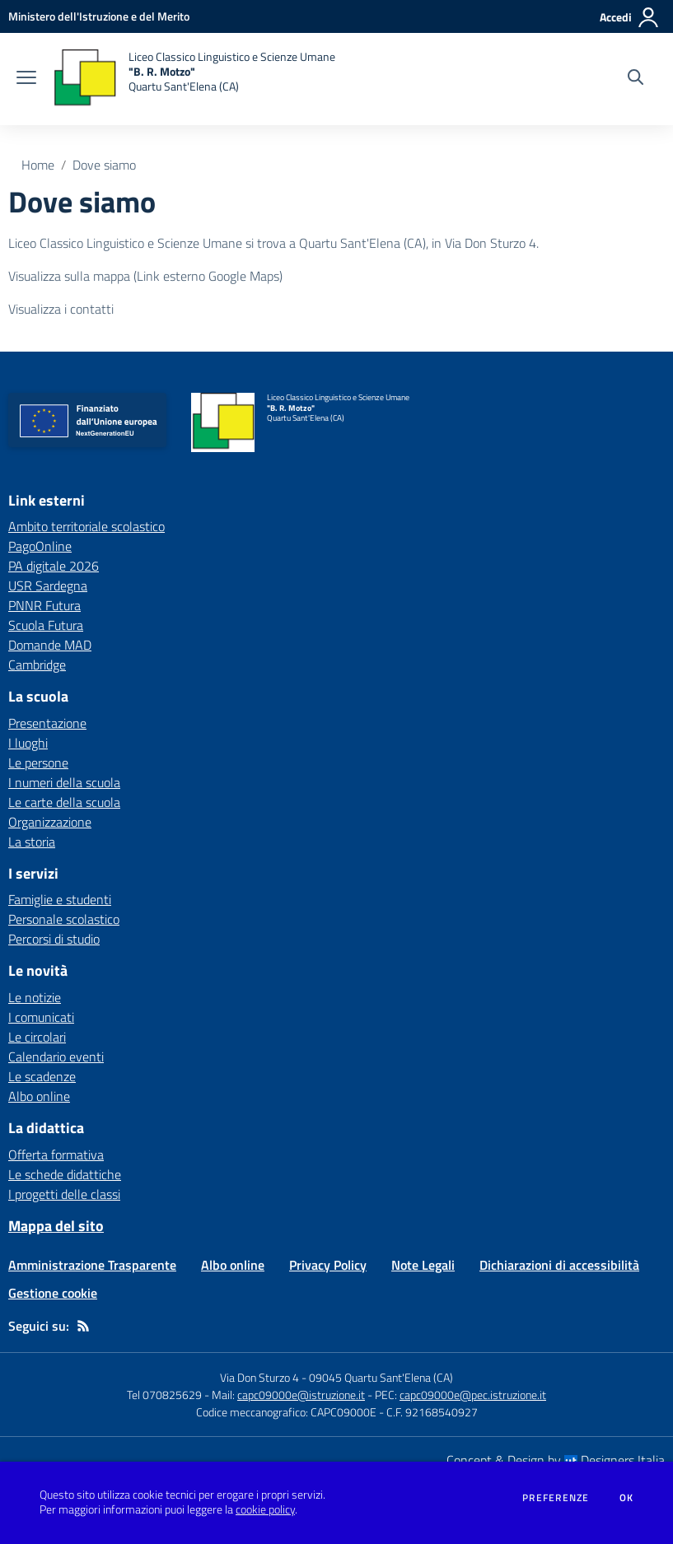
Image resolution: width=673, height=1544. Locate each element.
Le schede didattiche (64, 1174)
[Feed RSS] (83, 1325)
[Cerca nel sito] (635, 79)
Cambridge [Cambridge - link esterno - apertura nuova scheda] (37, 664)
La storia (31, 841)
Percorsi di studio (54, 939)
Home (37, 165)
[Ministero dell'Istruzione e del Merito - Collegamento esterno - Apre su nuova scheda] (98, 16)
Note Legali (423, 1265)
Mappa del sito (56, 1226)
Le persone (38, 762)
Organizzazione (49, 822)
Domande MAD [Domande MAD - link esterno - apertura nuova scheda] (49, 645)
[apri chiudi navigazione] (26, 79)
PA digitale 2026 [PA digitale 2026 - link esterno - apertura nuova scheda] (53, 566)
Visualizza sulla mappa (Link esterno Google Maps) (145, 276)
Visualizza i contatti (61, 309)
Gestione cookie (52, 1293)
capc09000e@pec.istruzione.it (473, 1394)
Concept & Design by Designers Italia (555, 1460)
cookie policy (265, 1509)
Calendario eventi (56, 1056)
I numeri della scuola (64, 782)
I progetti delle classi (64, 1194)
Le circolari (37, 1037)
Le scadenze (42, 1076)
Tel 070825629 (164, 1394)
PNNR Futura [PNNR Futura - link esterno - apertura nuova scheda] (44, 605)
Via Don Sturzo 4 (259, 1377)
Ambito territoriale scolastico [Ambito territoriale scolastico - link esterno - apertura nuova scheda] (86, 526)
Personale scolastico (63, 919)
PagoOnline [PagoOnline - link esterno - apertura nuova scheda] (40, 546)
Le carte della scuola (64, 802)
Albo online (39, 1096)
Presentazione (47, 723)
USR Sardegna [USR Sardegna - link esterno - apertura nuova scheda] (47, 585)
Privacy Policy (328, 1265)
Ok (626, 1498)
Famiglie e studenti (59, 899)
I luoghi (28, 743)
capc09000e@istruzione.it (301, 1394)
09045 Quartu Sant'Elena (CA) (381, 1377)
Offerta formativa (56, 1154)
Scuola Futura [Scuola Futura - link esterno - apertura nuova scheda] (45, 625)
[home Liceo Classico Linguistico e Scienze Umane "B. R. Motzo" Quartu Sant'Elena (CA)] (194, 79)
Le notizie (34, 997)
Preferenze (555, 1498)
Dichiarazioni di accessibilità (559, 1265)
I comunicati (41, 1017)
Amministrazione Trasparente (92, 1265)
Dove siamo (104, 165)
